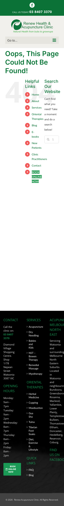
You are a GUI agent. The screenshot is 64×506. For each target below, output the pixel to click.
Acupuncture (32, 326)
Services (37, 107)
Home (35, 94)
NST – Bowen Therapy (32, 356)
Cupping (32, 402)
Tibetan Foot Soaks (32, 431)
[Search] (48, 139)
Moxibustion (32, 407)
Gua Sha (31, 415)
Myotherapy (32, 373)
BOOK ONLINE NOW (37, 176)
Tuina (32, 421)
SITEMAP (54, 503)
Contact (36, 165)
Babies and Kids (32, 344)
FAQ (31, 469)
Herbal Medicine (32, 395)
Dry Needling (32, 333)
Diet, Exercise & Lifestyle (32, 444)
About (35, 101)
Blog (34, 125)
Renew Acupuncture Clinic (26, 499)
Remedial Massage (32, 366)
